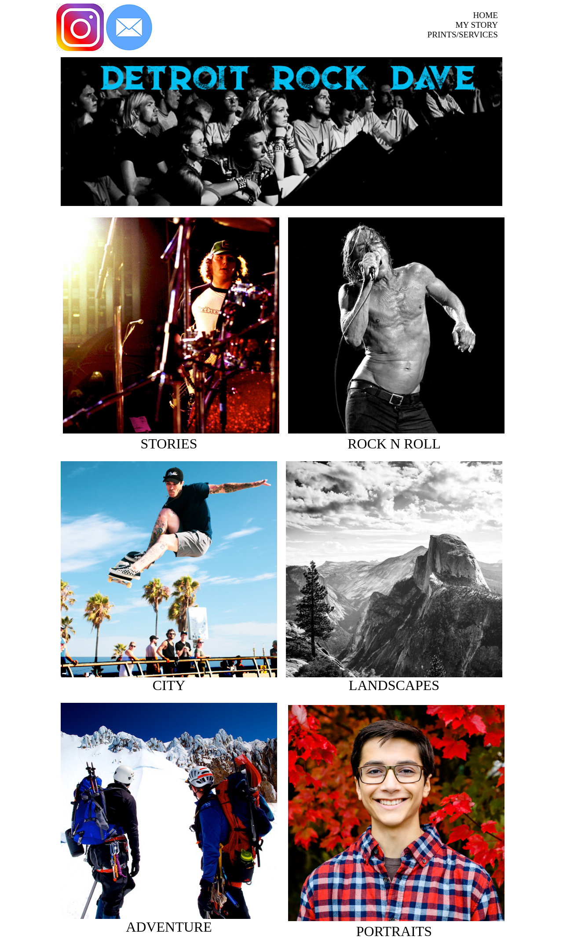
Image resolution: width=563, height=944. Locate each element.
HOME (485, 15)
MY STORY (477, 24)
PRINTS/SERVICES (462, 34)
